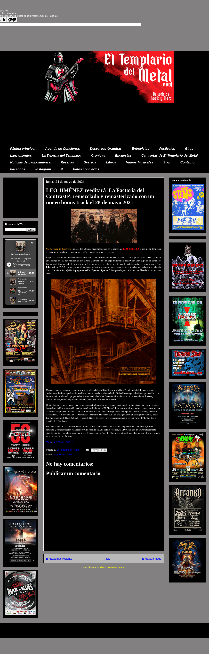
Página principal (22, 148)
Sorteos (90, 162)
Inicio (107, 558)
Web (48, 441)
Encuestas (123, 155)
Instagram (43, 169)
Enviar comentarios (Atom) (110, 567)
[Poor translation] (12, 20)
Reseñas (67, 162)
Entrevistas (140, 148)
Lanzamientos (21, 155)
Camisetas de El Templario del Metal (169, 155)
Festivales (167, 148)
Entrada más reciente (59, 558)
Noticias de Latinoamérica (30, 162)
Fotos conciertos (86, 169)
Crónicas (98, 155)
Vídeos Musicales (139, 162)
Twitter (68, 441)
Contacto (187, 162)
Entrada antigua (151, 558)
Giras (189, 148)
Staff (166, 162)
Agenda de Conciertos (62, 148)
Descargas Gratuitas (106, 148)
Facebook (17, 169)
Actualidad (59, 454)
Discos (69, 454)
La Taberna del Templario (61, 155)
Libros (111, 162)
